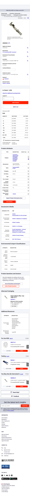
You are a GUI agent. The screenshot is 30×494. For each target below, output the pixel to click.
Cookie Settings (5, 491)
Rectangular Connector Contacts (20, 15)
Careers (3, 422)
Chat (4, 448)
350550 (14, 194)
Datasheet (6, 78)
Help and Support (5, 434)
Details (21, 350)
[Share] (28, 18)
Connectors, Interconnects (14, 13)
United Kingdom (6, 484)
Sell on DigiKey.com (6, 421)
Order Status (4, 436)
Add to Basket (15, 102)
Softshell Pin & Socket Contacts (18, 232)
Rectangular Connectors (6, 15)
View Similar (9, 201)
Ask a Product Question (10, 286)
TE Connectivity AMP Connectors (9, 52)
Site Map (3, 424)
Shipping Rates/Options (6, 437)
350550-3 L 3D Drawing (17, 226)
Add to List (15, 106)
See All (11, 338)
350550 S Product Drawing (17, 235)
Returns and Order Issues (7, 439)
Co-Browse (5, 456)
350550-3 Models (6, 83)
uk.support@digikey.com (8, 454)
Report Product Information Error (14, 198)
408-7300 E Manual (16, 239)
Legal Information (5, 440)
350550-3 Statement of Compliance (19, 218)
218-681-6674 (6, 451)
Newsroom (4, 427)
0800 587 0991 (6, 450)
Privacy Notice (11, 410)
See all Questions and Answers (12, 283)
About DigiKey (4, 417)
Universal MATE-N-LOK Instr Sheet (19, 215)
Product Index (4, 13)
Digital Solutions (5, 425)
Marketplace (4, 419)
